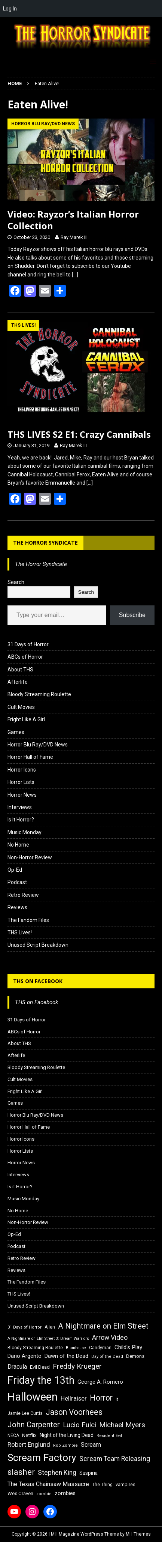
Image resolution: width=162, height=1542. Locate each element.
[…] (75, 275)
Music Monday (24, 832)
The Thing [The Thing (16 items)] (102, 1484)
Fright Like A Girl (26, 719)
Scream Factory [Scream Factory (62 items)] (41, 1457)
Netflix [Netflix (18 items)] (29, 1435)
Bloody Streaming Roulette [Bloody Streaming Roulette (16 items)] (35, 1347)
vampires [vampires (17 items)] (125, 1484)
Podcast (17, 882)
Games (15, 732)
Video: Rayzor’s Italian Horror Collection (73, 220)
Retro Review (23, 895)
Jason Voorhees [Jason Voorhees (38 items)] (74, 1412)
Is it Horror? (20, 820)
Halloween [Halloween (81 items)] (32, 1396)
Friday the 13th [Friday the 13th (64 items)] (40, 1380)
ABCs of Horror (25, 657)
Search (15, 582)
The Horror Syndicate (45, 542)
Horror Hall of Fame (30, 757)
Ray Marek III (74, 237)
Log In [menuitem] (10, 9)
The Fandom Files (28, 920)
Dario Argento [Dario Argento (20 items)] (24, 1356)
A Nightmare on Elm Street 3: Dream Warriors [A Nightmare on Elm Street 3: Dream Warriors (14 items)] (48, 1338)
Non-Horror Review (29, 857)
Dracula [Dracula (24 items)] (17, 1366)
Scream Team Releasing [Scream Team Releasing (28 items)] (114, 1458)
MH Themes (138, 1534)
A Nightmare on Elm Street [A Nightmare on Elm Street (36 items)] (103, 1325)
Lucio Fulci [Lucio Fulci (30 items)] (79, 1425)
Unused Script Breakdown (37, 945)
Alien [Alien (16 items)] (50, 1327)
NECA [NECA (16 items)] (13, 1435)
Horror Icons (21, 770)
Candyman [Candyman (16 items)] (100, 1347)
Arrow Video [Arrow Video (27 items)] (110, 1337)
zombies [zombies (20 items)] (65, 1493)
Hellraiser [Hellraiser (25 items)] (74, 1398)
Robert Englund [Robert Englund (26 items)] (28, 1444)
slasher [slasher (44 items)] (21, 1472)
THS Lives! (19, 932)
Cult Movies (21, 707)
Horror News (22, 795)
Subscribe (132, 615)
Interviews (19, 807)
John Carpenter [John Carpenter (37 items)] (33, 1424)
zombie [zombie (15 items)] (44, 1493)
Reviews (17, 907)
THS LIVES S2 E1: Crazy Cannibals (79, 434)
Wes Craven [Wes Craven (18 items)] (20, 1493)
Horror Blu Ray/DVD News (37, 745)
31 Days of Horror (28, 644)
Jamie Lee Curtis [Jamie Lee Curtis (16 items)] (25, 1413)
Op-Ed (14, 870)
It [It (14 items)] (117, 1399)
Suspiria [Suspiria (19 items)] (88, 1473)
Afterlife (17, 682)
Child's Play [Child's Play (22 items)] (128, 1347)
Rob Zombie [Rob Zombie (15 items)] (65, 1445)
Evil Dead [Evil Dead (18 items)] (40, 1367)
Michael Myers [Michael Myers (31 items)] (122, 1424)
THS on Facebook (37, 981)
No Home (18, 845)
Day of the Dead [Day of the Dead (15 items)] (107, 1356)
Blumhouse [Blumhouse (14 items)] (76, 1347)
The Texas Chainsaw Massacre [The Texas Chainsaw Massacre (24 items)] (48, 1484)
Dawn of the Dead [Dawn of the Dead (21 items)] (66, 1356)
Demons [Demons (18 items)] (135, 1356)
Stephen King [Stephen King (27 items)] (57, 1472)
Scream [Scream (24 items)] (91, 1444)
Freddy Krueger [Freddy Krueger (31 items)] (77, 1366)
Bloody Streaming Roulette (39, 694)
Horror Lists (20, 782)
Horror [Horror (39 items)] (101, 1397)
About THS (20, 670)
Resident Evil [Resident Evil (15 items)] (109, 1435)
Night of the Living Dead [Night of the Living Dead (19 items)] (67, 1435)
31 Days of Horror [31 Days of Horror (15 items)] (24, 1327)
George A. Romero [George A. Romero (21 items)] (100, 1381)
